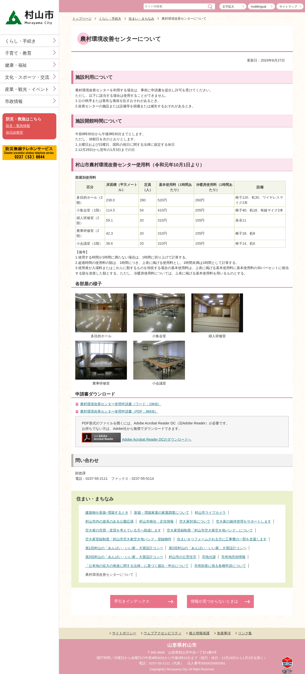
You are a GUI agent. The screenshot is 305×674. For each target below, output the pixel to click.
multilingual (258, 6)
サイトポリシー (124, 633)
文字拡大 (228, 6)
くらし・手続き (20, 41)
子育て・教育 (18, 53)
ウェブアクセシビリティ (163, 633)
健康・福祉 (16, 65)
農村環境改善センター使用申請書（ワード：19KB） (120, 404)
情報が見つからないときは (214, 601)
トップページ (82, 18)
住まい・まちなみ (141, 18)
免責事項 (224, 633)
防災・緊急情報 (18, 126)
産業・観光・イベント (27, 89)
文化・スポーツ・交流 (27, 77)
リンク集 (245, 633)
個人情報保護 (199, 633)
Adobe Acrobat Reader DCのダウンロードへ (136, 439)
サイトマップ (288, 6)
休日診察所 (14, 132)
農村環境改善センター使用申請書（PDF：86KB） (119, 411)
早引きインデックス (132, 601)
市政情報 (14, 101)
